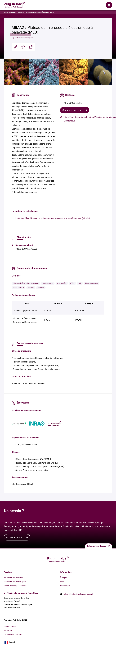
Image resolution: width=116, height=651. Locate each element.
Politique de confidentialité (13, 634)
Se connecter (45, 3)
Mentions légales (10, 627)
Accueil (6, 12)
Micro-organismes (91, 283)
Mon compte (65, 586)
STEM (72, 283)
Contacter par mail (71, 110)
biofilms (31, 287)
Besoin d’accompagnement (15, 586)
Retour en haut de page (98, 546)
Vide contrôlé (61, 283)
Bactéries (41, 287)
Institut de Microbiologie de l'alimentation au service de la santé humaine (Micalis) (52, 218)
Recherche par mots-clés (13, 577)
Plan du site (8, 630)
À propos (63, 577)
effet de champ (48, 283)
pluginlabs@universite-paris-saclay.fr (79, 594)
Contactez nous (14, 537)
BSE (79, 283)
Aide (62, 582)
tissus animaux (18, 287)
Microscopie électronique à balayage (25, 283)
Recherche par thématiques (15, 582)
